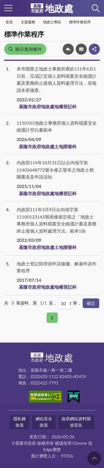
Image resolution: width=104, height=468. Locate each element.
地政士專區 (52, 22)
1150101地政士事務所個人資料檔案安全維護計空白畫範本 (57, 126)
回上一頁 (68, 49)
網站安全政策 (43, 421)
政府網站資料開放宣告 (76, 421)
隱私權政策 (19, 421)
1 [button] (52, 317)
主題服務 (28, 22)
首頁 (9, 22)
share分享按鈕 (94, 49)
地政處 (52, 8)
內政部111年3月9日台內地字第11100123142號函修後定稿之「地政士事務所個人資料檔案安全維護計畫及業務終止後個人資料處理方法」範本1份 (57, 220)
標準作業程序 (80, 22)
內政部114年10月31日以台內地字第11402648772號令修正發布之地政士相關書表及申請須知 (55, 169)
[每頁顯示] (65, 303)
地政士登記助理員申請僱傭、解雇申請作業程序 (57, 267)
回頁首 (94, 458)
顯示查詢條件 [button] (28, 49)
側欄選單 (8, 8)
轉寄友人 (81, 49)
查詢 (95, 8)
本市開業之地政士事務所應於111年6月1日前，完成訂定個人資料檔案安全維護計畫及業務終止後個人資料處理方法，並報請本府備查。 (57, 79)
